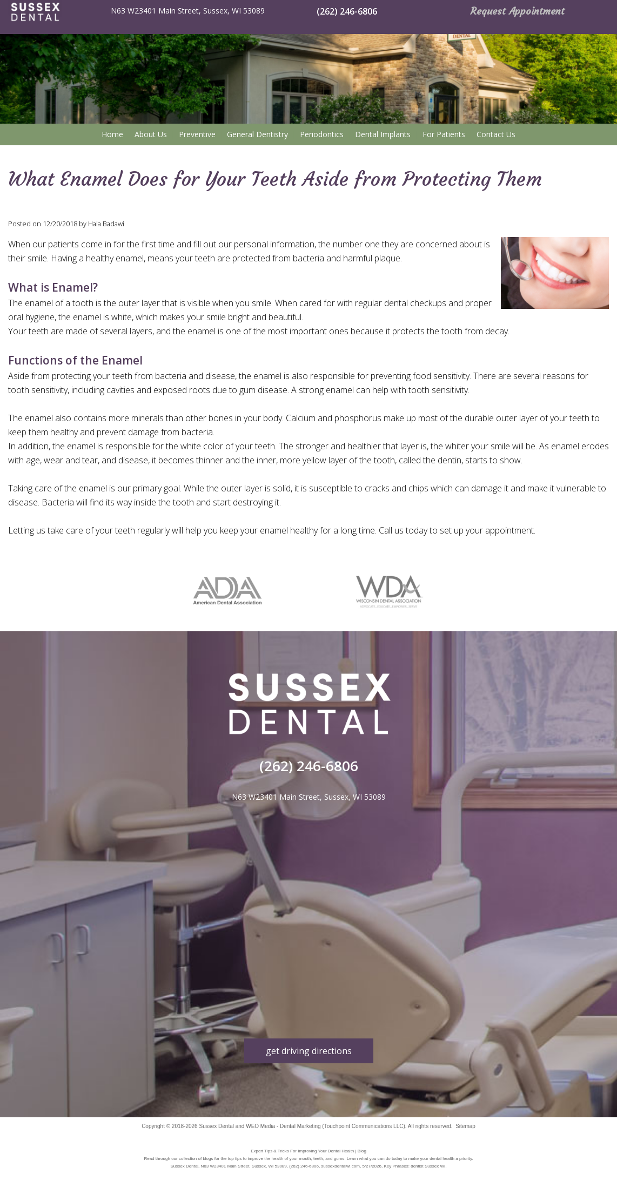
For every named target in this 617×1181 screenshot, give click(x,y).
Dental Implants (383, 134)
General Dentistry (257, 134)
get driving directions (309, 1051)
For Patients (443, 134)
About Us (151, 134)
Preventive (197, 134)
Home (112, 134)
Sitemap (465, 1126)
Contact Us (496, 134)
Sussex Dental (216, 1126)
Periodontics (322, 134)
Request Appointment (518, 11)
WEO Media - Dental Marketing (283, 1126)
